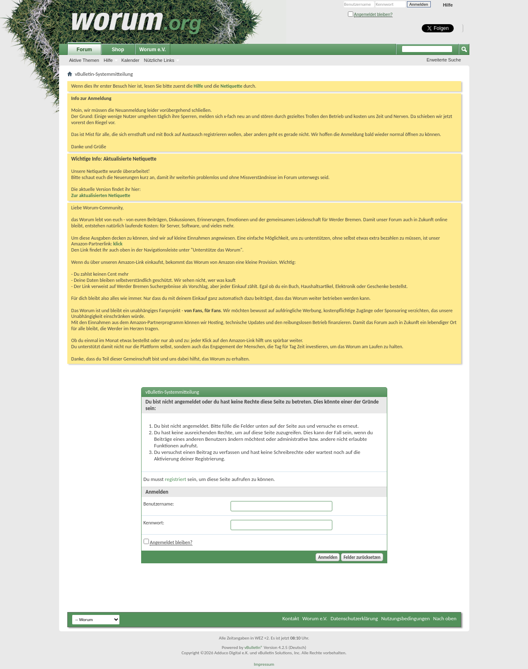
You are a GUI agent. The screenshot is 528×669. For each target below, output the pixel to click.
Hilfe (448, 4)
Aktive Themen (84, 60)
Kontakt (290, 618)
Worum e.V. (152, 49)
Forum (84, 49)
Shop (118, 49)
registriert (175, 479)
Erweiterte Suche (444, 59)
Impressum (264, 664)
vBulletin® (254, 647)
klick (117, 244)
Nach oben (445, 618)
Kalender (130, 60)
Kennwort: (154, 523)
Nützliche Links (159, 60)
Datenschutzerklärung (354, 618)
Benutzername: (159, 504)
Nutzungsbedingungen (405, 618)
